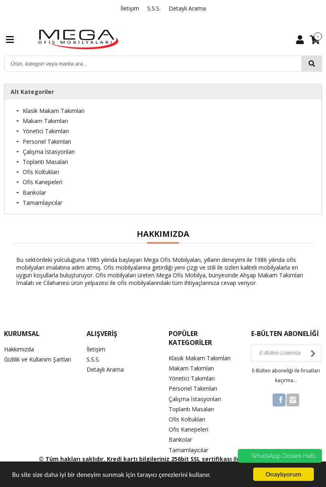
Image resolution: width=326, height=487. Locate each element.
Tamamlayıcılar (42, 202)
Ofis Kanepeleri (42, 182)
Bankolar (34, 192)
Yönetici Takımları (46, 131)
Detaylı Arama (187, 8)
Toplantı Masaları (45, 162)
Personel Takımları (47, 141)
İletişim (130, 8)
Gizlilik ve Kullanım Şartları (37, 359)
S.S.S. (154, 8)
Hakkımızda (19, 349)
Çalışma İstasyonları (49, 151)
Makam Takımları (45, 121)
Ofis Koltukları (41, 172)
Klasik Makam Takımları (54, 111)
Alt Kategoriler (32, 92)
